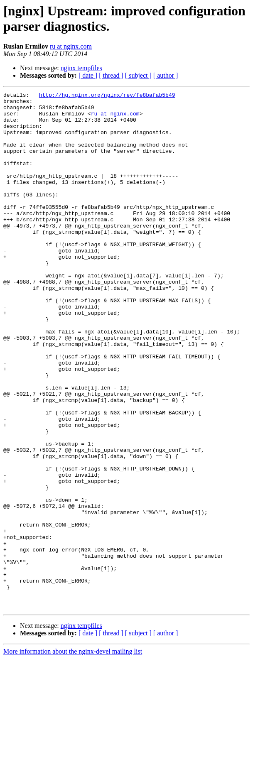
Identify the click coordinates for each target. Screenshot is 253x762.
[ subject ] (138, 75)
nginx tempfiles (81, 67)
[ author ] (165, 75)
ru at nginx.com (71, 46)
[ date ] (88, 75)
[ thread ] (111, 75)
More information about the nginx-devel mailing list (72, 754)
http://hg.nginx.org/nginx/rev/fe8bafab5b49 (107, 96)
